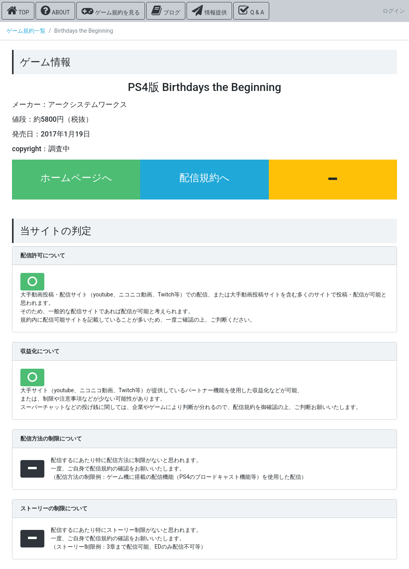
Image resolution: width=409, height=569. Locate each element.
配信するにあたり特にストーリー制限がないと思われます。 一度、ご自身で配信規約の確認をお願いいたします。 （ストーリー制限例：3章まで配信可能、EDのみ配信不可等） (128, 538)
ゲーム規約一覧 (26, 31)
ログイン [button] (394, 11)
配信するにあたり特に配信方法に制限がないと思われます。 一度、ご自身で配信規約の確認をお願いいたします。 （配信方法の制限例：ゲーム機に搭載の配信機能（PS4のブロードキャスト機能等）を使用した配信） (179, 468)
